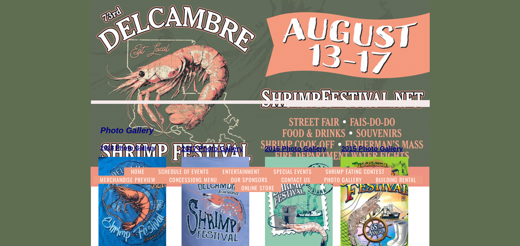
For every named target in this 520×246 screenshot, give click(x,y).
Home (138, 171)
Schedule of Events (183, 171)
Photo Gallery (343, 180)
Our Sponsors (249, 180)
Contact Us (295, 180)
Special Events (293, 171)
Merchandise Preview (128, 180)
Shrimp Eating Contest (355, 171)
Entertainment (241, 171)
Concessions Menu (193, 180)
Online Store (258, 188)
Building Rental (396, 180)
